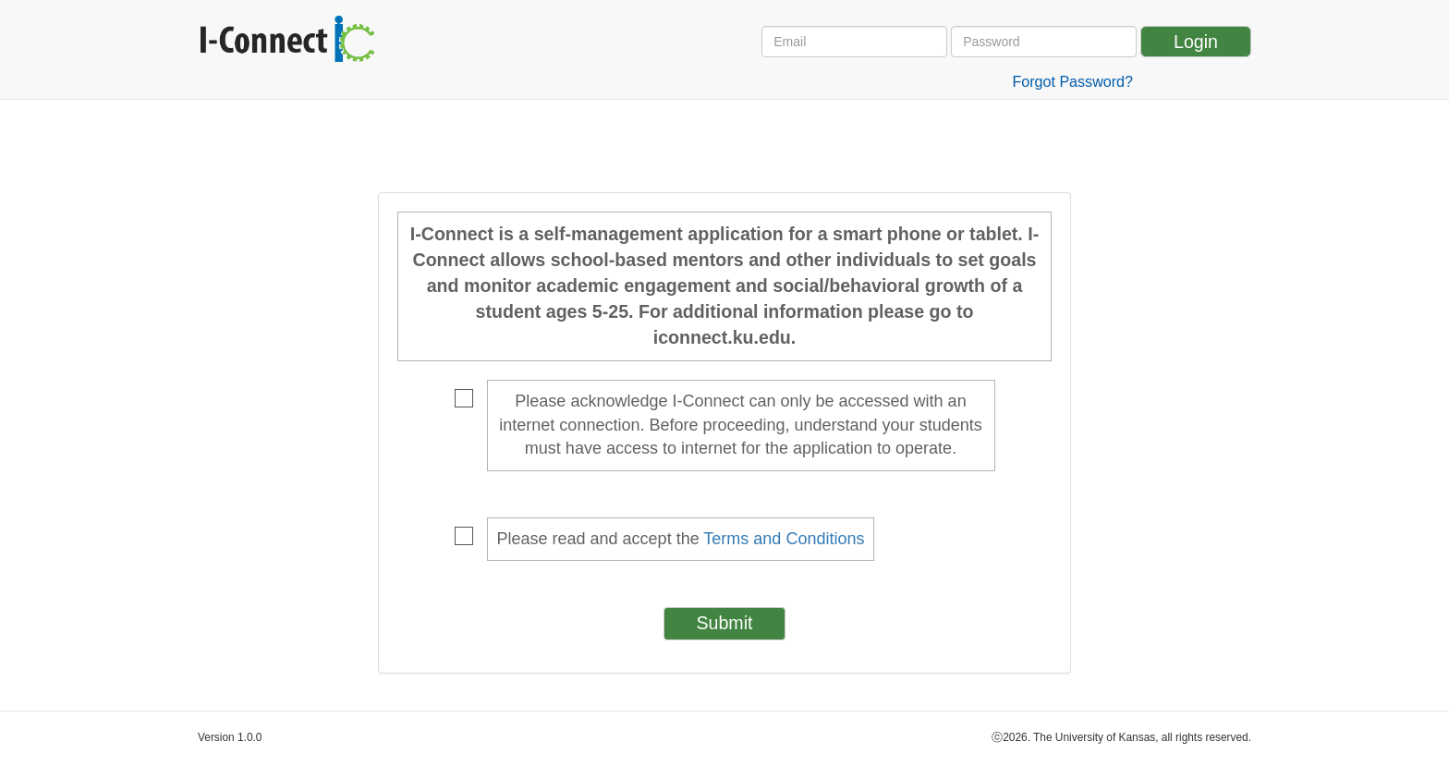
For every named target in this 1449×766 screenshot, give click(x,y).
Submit (725, 623)
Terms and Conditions (783, 538)
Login (1196, 41)
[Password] (1044, 41)
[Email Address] (854, 41)
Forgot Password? (1072, 81)
